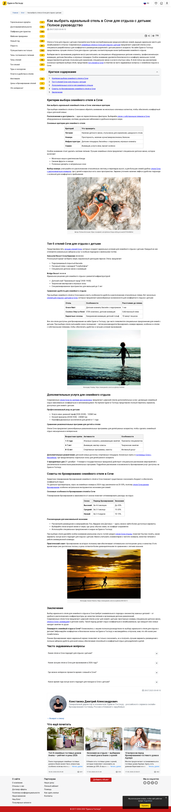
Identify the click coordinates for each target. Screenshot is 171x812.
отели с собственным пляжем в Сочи (134, 116)
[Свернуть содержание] (157, 72)
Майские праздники (19, 36)
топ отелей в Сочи (95, 63)
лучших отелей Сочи (73, 249)
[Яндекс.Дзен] (156, 783)
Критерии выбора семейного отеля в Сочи (70, 78)
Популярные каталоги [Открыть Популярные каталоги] (21, 803)
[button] (156, 3)
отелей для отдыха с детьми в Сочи (62, 298)
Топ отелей (15, 64)
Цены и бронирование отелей (23, 83)
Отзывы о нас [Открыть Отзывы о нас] (18, 786)
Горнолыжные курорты (20, 22)
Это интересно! (16, 88)
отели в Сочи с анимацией (58, 622)
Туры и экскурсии (18, 69)
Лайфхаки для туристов (20, 31)
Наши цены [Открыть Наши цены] (49, 783)
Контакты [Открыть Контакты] (48, 796)
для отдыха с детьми (111, 45)
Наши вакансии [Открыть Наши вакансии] (18, 796)
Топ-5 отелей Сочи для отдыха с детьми (69, 82)
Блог (23, 13)
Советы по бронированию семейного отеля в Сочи (74, 89)
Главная (15, 13)
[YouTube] (148, 783)
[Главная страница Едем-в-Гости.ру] (13, 3)
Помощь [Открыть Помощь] (47, 789)
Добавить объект (101, 780)
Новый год (15, 41)
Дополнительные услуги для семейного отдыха (72, 85)
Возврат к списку (55, 718)
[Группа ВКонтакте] (144, 783)
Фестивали (15, 79)
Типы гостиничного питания (22, 55)
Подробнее (148, 801)
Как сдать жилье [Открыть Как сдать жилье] (51, 793)
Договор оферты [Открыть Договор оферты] (19, 789)
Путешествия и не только (21, 50)
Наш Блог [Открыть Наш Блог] (16, 799)
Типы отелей (15, 60)
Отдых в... (14, 46)
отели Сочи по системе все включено (76, 400)
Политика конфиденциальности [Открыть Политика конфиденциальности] (26, 793)
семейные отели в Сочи (92, 45)
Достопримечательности (21, 27)
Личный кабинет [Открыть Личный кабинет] (51, 786)
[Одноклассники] (152, 783)
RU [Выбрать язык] (146, 3)
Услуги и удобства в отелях (22, 74)
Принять (145, 806)
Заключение (57, 92)
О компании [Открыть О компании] (17, 783)
